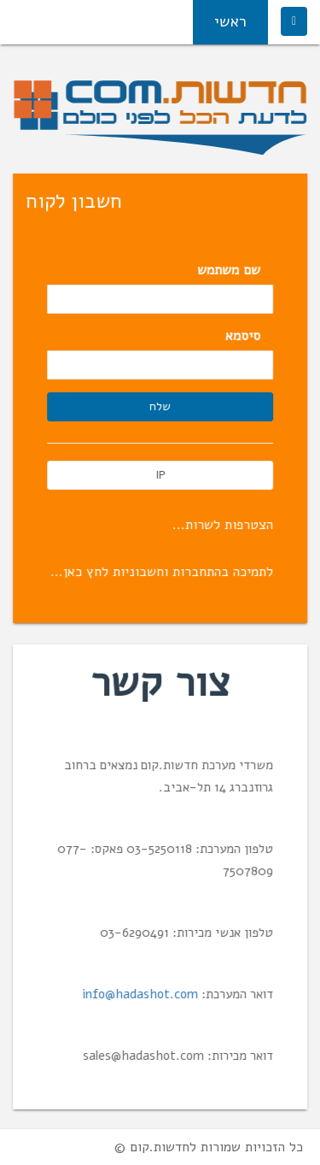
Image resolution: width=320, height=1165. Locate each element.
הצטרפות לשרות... (223, 524)
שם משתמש (229, 270)
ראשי (230, 21)
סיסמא (243, 336)
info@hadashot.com (141, 994)
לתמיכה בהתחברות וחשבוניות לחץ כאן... (162, 571)
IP (160, 475)
